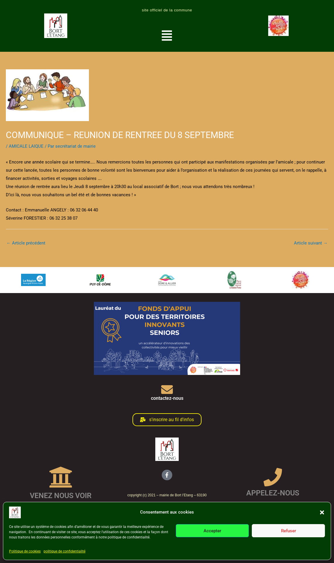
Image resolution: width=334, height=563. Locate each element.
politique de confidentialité (64, 551)
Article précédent (25, 243)
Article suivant (311, 243)
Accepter (212, 530)
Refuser (288, 530)
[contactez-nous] (167, 389)
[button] (322, 512)
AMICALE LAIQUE (26, 146)
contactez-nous (167, 398)
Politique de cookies (25, 551)
